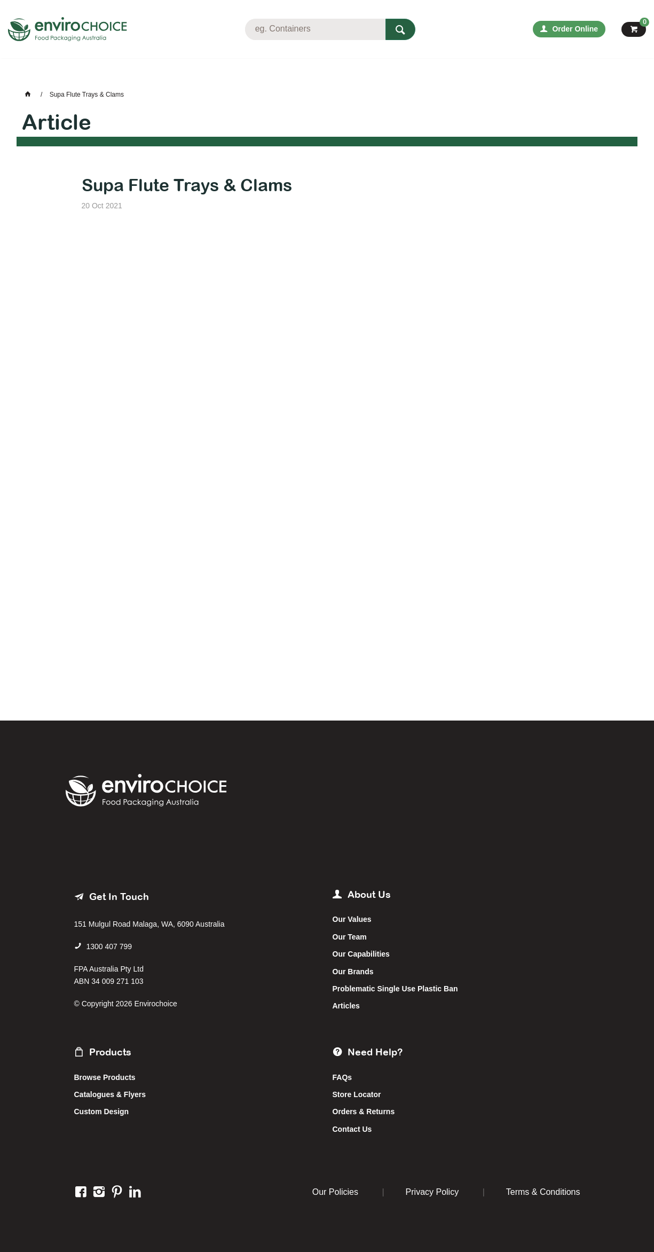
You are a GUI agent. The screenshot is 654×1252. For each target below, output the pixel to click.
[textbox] (315, 29)
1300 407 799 (109, 946)
